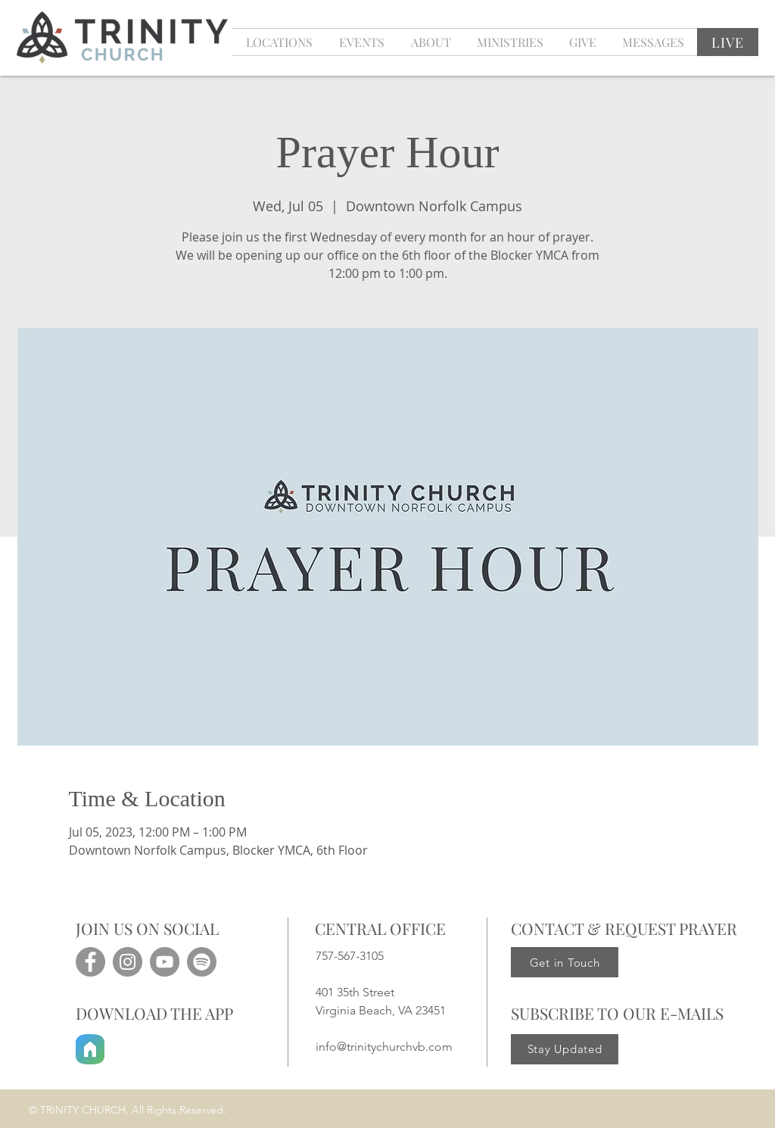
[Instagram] (127, 962)
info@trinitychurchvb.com (384, 1046)
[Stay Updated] (564, 1049)
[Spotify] (201, 962)
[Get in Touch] (564, 962)
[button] (361, 42)
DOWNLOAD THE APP (154, 1013)
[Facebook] (90, 962)
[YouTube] (164, 962)
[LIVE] (727, 42)
